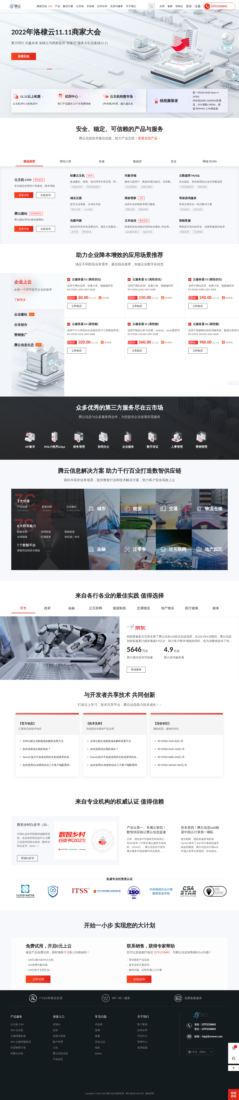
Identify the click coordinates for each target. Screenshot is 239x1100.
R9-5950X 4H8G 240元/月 (170, 757)
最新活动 (44, 6)
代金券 (99, 1024)
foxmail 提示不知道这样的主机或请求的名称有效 (48, 757)
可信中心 (142, 1036)
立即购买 (77, 306)
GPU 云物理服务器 (21, 1041)
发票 (97, 1030)
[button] (15, 69)
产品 (57, 6)
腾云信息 (16, 6)
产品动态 (58, 1059)
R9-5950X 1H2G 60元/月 (169, 741)
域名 (97, 1047)
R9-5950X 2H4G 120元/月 (170, 749)
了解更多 (20, 299)
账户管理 (58, 1041)
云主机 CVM (17, 1024)
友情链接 (142, 1047)
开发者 (90, 6)
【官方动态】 (27, 723)
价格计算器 (59, 1036)
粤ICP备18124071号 (135, 1093)
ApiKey (98, 1053)
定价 (55, 1030)
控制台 (179, 6)
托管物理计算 (18, 1047)
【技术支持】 (95, 723)
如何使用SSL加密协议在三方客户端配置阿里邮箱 (48, 765)
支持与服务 (116, 6)
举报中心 (142, 1041)
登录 (189, 6)
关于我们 (131, 6)
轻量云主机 (17, 1053)
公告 (55, 1047)
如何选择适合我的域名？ (35, 749)
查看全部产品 (147, 138)
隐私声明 (149, 1093)
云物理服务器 (18, 1036)
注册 (197, 6)
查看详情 (24, 195)
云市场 (80, 6)
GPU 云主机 (17, 1030)
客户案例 (142, 1024)
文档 (162, 6)
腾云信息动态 (60, 1053)
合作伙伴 (102, 6)
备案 (170, 6)
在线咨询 (45, 195)
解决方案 (68, 6)
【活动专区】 (162, 723)
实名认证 (100, 1041)
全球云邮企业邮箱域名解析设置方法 (41, 741)
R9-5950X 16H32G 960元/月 (171, 765)
